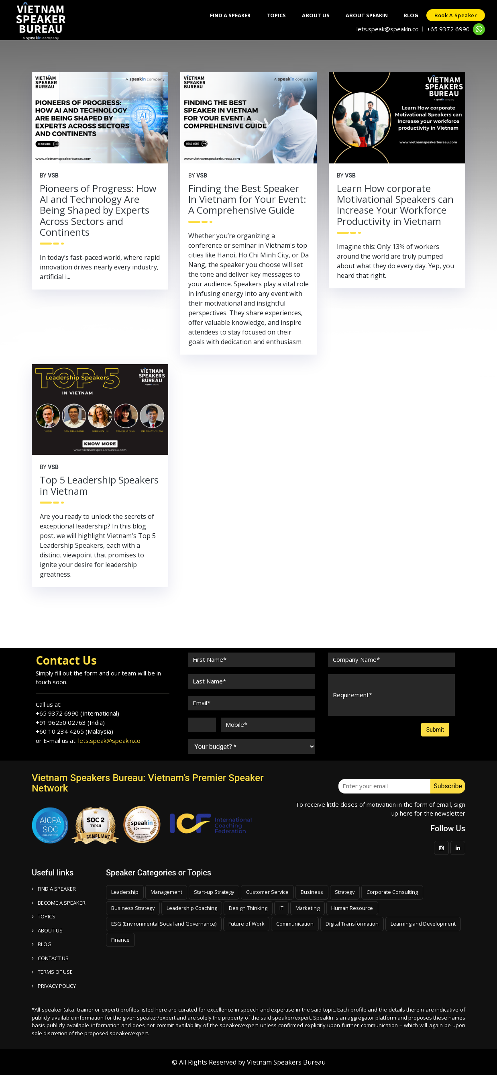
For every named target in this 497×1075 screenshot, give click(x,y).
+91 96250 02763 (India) (70, 722)
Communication (298, 923)
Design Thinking (250, 908)
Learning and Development (144, 939)
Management (167, 891)
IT (283, 908)
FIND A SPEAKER (54, 888)
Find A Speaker (230, 15)
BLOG (41, 944)
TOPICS (43, 916)
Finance (198, 939)
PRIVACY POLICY (54, 985)
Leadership (125, 891)
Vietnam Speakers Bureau (286, 1062)
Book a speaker (455, 15)
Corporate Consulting (397, 891)
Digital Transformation (356, 923)
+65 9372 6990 (448, 29)
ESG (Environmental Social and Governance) (165, 923)
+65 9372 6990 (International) (77, 713)
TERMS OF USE (52, 971)
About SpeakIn (366, 15)
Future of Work (249, 923)
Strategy (348, 891)
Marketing (309, 908)
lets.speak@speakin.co (387, 29)
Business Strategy (133, 908)
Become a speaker (59, 902)
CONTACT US (50, 958)
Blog (410, 15)
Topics (275, 15)
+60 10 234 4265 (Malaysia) (74, 731)
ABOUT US (47, 930)
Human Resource (355, 908)
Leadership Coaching (193, 908)
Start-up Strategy (216, 891)
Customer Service (270, 891)
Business (315, 891)
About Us (315, 15)
